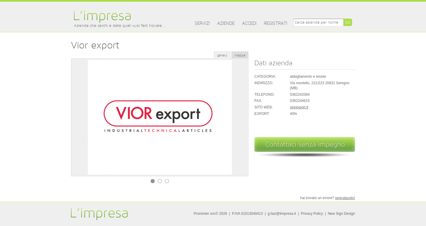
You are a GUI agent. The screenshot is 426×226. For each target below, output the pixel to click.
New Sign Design (341, 214)
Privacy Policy (312, 214)
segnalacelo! (345, 198)
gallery (222, 55)
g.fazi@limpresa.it (282, 214)
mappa (240, 55)
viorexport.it (299, 107)
